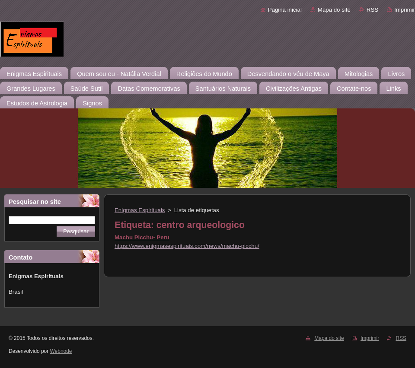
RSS (372, 9)
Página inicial (285, 9)
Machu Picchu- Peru (142, 237)
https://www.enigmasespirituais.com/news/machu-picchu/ (187, 246)
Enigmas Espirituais (140, 210)
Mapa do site (334, 9)
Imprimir (404, 9)
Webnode (61, 351)
